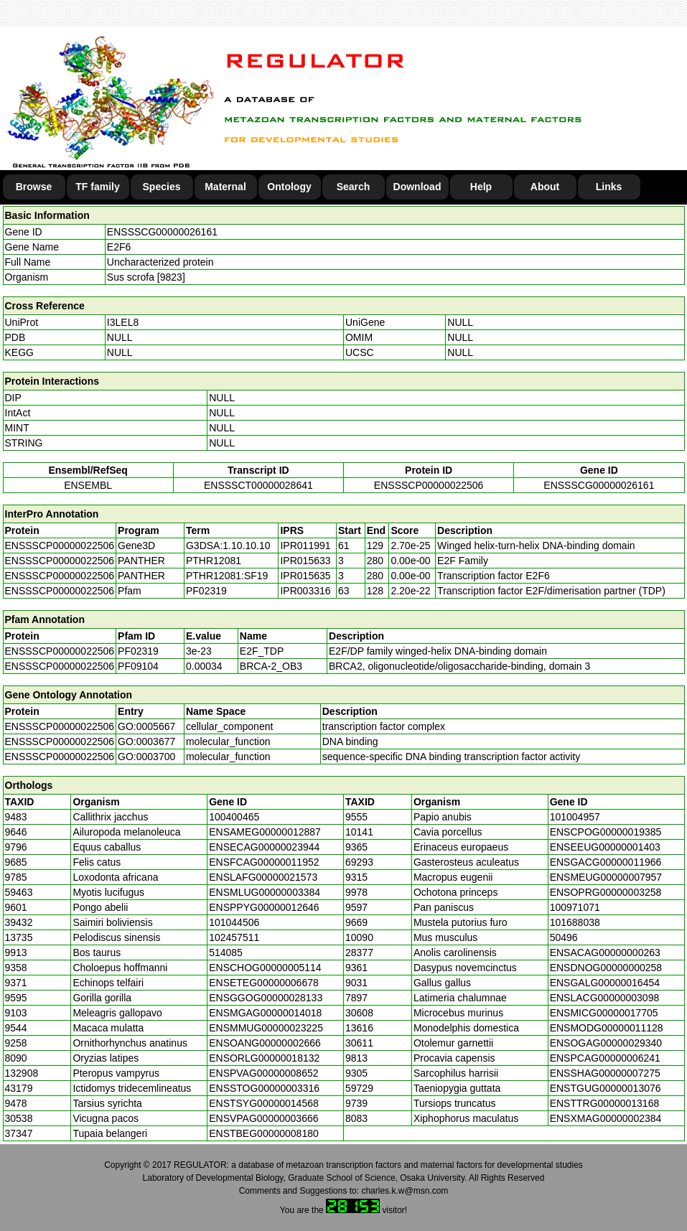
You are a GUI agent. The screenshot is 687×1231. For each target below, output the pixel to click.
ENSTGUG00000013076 (605, 1088)
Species (162, 186)
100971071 (575, 907)
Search (353, 186)
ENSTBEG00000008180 (264, 1133)
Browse (34, 186)
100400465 (234, 817)
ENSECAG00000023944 (264, 847)
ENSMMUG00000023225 (266, 1028)
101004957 (575, 817)
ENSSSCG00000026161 (162, 232)
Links (609, 186)
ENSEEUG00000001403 (605, 847)
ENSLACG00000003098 (605, 997)
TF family (97, 186)
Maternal (225, 186)
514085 (226, 952)
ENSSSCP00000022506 (429, 485)
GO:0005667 (146, 726)
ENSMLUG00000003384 (264, 892)
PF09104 (138, 666)
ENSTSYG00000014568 (264, 1103)
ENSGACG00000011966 (606, 862)
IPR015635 (305, 575)
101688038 (575, 922)
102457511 (234, 937)
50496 (564, 937)
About (545, 186)
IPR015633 (305, 560)
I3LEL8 (123, 322)
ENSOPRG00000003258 (606, 892)
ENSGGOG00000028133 (265, 997)
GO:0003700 (146, 756)
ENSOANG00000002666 (265, 1043)
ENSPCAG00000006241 (605, 1058)
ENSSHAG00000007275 (605, 1073)
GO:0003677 (146, 741)
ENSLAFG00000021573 (263, 877)
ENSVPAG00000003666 (263, 1118)
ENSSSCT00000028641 (258, 485)
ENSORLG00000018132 (264, 1058)
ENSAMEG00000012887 (265, 832)
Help (481, 186)
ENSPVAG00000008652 (263, 1073)
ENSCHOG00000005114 (265, 967)
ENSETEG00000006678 (264, 982)
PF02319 (138, 651)
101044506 (234, 922)
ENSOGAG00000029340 (606, 1043)
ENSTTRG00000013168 (605, 1103)
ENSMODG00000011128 (606, 1028)
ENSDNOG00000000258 (606, 967)
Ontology (289, 186)
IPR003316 (305, 590)
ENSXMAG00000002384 (606, 1118)
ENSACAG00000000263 (605, 952)
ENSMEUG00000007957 (606, 877)
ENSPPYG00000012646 (264, 907)
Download (417, 186)
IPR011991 (305, 545)
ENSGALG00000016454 (605, 982)
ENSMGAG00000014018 (265, 1013)
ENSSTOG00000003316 (264, 1088)
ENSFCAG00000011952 (264, 862)
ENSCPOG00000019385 (606, 832)
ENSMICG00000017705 (604, 1013)
